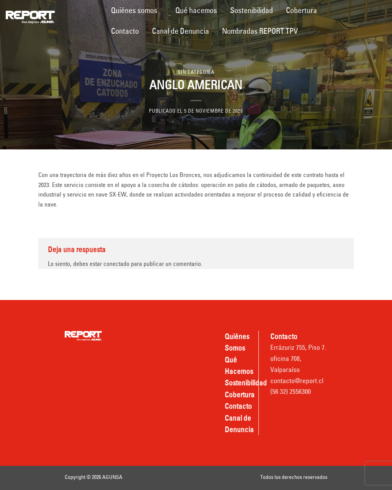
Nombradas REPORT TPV (260, 31)
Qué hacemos (196, 10)
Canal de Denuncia (180, 31)
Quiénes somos (134, 10)
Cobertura (301, 10)
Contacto (125, 31)
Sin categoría (196, 72)
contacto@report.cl (296, 380)
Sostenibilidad (251, 10)
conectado (116, 263)
